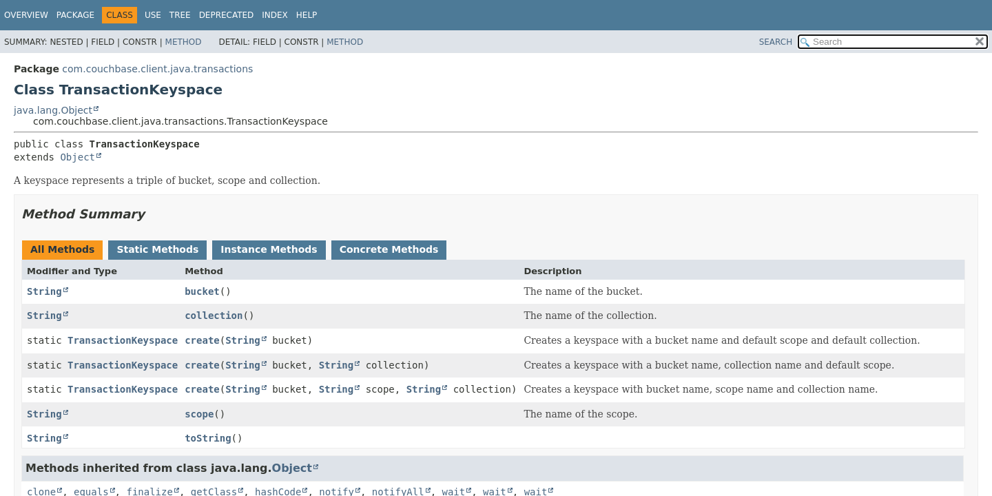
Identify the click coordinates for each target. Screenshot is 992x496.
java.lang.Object (53, 110)
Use (153, 15)
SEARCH (776, 42)
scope (199, 414)
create (202, 340)
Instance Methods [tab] (268, 249)
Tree (180, 15)
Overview (26, 15)
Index (275, 15)
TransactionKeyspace (123, 340)
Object (77, 157)
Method (183, 42)
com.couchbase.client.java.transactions (157, 68)
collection (213, 315)
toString (208, 438)
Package (75, 15)
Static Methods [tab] (157, 249)
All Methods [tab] (62, 249)
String (44, 291)
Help (307, 15)
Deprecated (226, 15)
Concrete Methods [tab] (389, 249)
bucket (202, 291)
